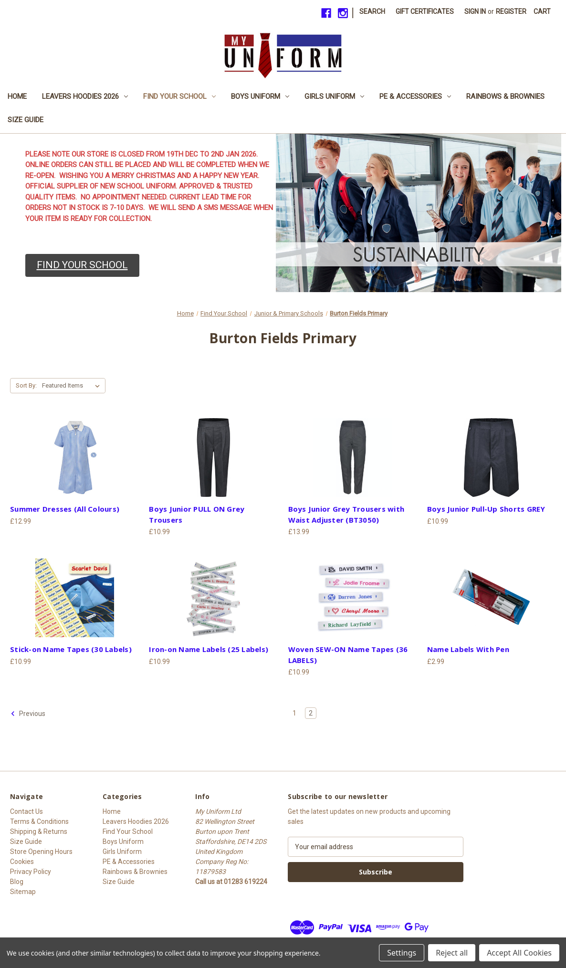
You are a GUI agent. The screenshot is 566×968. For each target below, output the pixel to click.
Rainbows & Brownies (505, 96)
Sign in (475, 11)
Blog (16, 881)
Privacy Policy (30, 871)
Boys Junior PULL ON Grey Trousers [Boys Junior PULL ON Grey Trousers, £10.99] (196, 514)
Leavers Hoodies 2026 (85, 96)
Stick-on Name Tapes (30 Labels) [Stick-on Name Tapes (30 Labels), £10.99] (71, 649)
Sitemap (23, 891)
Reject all (452, 952)
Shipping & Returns (38, 831)
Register (511, 11)
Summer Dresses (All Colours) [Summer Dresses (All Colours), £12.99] (64, 509)
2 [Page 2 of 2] (311, 713)
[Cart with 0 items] (542, 11)
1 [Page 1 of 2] (294, 713)
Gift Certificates (425, 11)
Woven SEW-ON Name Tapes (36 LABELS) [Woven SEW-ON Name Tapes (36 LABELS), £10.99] (348, 654)
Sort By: (26, 385)
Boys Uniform (260, 96)
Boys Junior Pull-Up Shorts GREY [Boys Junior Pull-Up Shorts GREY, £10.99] (486, 509)
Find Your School (179, 96)
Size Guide (25, 120)
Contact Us (26, 811)
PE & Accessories (415, 96)
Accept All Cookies (519, 952)
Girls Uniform (334, 96)
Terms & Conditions (39, 821)
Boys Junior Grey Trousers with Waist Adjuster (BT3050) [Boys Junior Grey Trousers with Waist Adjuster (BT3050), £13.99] (346, 514)
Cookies (22, 861)
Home (17, 96)
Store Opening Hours (41, 851)
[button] (82, 265)
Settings (401, 952)
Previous (27, 713)
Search (372, 11)
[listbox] (73, 386)
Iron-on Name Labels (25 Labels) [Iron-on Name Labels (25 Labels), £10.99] (208, 649)
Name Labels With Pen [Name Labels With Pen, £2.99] (468, 649)
